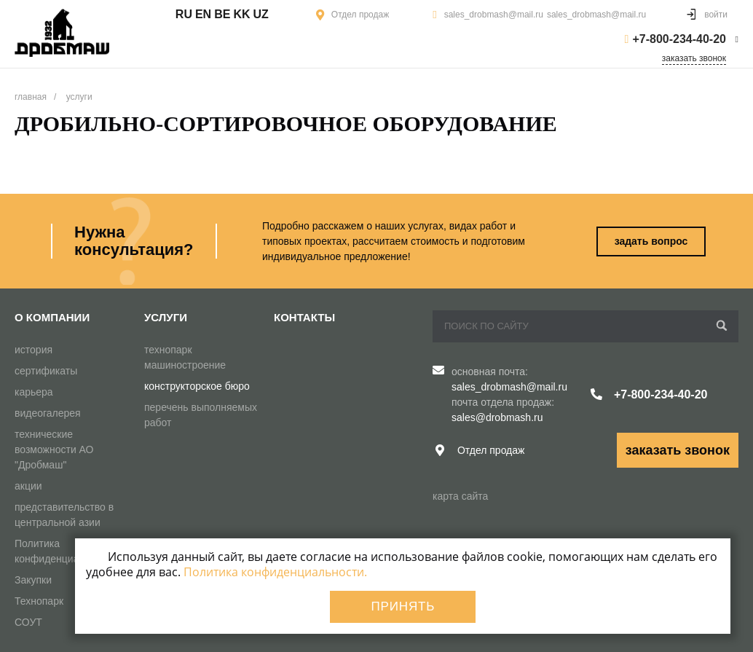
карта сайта (460, 496)
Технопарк (39, 601)
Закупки (33, 580)
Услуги (165, 317)
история (33, 350)
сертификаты (46, 371)
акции (28, 486)
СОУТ (28, 622)
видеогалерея (48, 413)
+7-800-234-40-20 (679, 39)
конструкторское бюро (197, 386)
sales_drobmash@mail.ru (493, 14)
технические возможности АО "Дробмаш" (54, 449)
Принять (403, 606)
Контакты (304, 317)
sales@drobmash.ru (497, 417)
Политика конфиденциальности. (275, 572)
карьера (34, 392)
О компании (52, 317)
